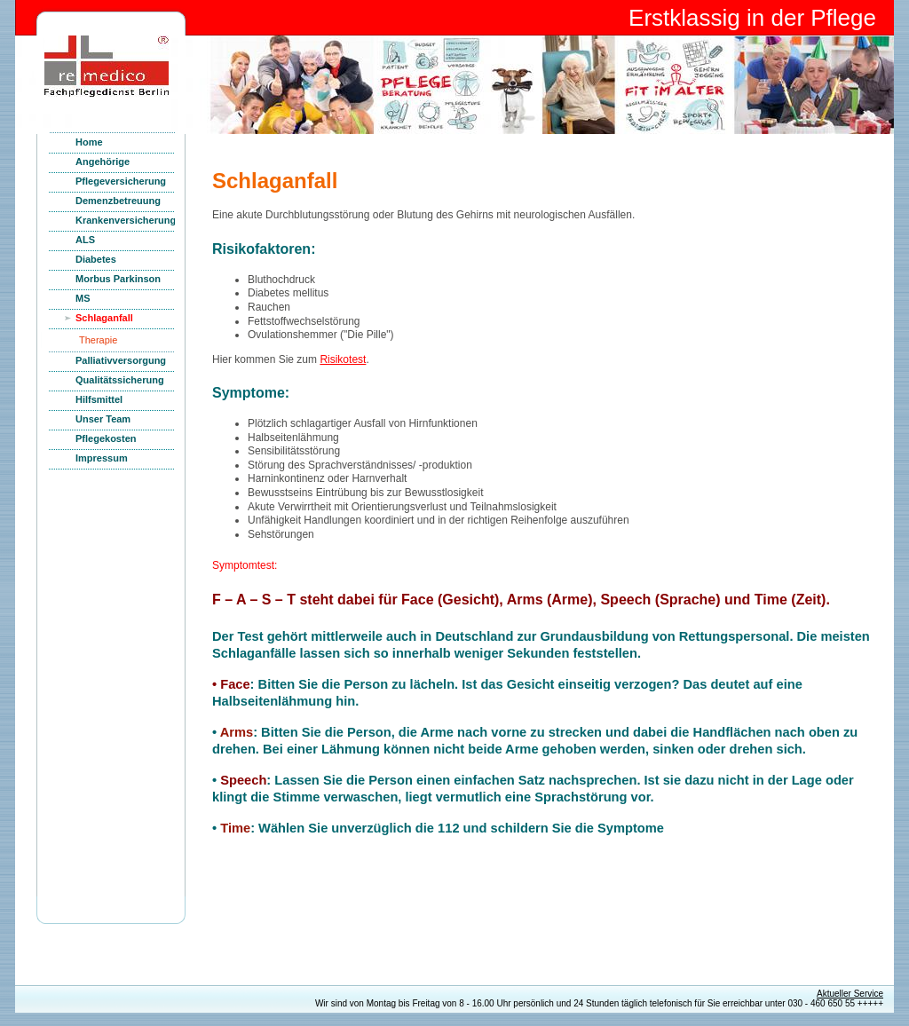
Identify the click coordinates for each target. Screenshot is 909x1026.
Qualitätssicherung (119, 380)
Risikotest (343, 359)
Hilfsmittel (99, 399)
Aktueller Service (850, 993)
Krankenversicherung (125, 220)
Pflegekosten (105, 438)
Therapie (98, 340)
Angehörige (102, 161)
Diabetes (95, 259)
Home (89, 142)
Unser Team (102, 419)
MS (83, 298)
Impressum (101, 458)
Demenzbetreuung (118, 200)
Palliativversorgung (120, 360)
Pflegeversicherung (120, 181)
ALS (85, 239)
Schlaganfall (104, 317)
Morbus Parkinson (118, 278)
